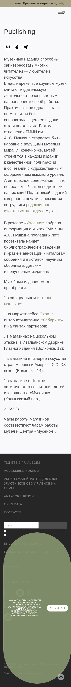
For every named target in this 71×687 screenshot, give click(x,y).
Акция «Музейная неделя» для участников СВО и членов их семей (31, 483)
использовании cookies (27, 607)
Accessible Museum (21, 470)
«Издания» (34, 223)
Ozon (44, 314)
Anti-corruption (19, 496)
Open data (13, 504)
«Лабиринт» (52, 320)
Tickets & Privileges (22, 462)
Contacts (12, 512)
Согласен (57, 608)
